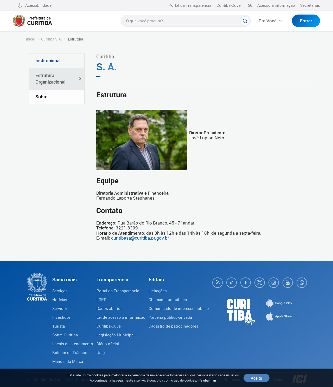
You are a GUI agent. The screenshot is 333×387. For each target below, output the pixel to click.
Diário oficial (108, 343)
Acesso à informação (276, 5)
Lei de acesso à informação (121, 317)
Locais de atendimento (72, 343)
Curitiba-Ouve (228, 5)
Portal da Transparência (190, 5)
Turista (58, 326)
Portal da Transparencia (118, 290)
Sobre (41, 97)
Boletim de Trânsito (69, 352)
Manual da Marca (67, 361)
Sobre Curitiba (65, 334)
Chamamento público (168, 299)
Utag (101, 352)
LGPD (101, 299)
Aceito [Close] (256, 378)
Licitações (158, 290)
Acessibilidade (35, 5)
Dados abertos (110, 308)
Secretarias (310, 5)
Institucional (47, 61)
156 (249, 5)
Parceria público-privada (170, 317)
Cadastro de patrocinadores (173, 326)
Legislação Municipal (116, 334)
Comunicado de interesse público (179, 308)
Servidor (59, 308)
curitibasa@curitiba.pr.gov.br (140, 238)
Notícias (59, 299)
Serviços (60, 290)
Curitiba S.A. (51, 39)
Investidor (61, 317)
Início (30, 39)
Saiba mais (208, 380)
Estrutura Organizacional (50, 78)
